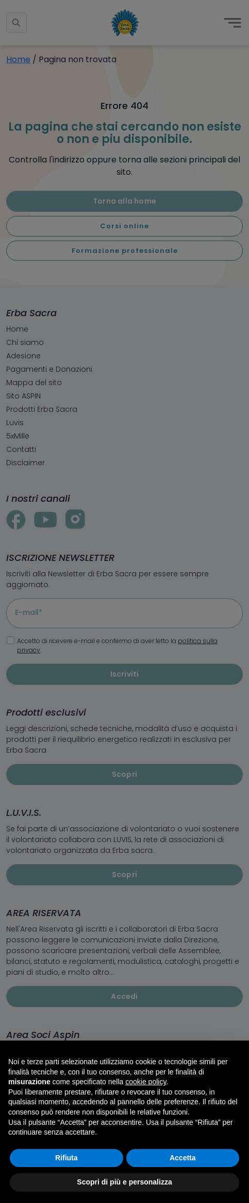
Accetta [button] (183, 1158)
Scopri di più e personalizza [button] (124, 1182)
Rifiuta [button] (66, 1158)
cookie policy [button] (145, 1082)
